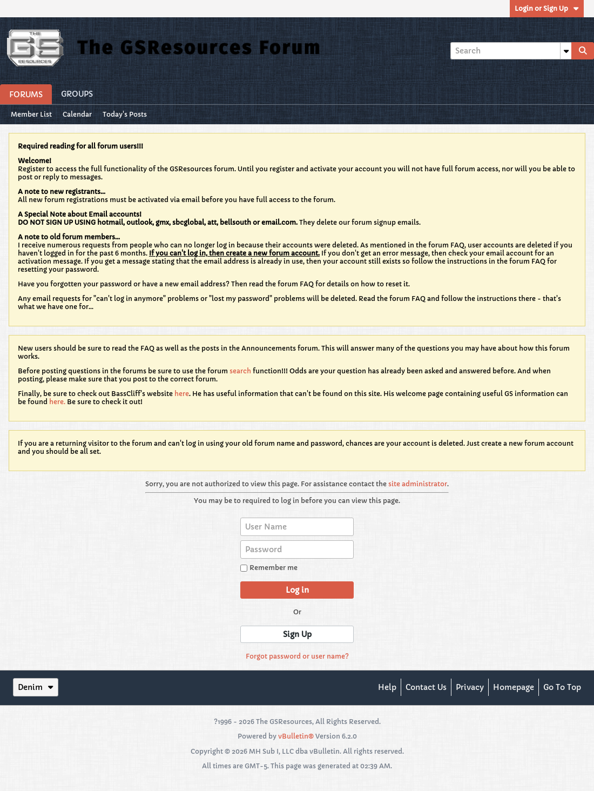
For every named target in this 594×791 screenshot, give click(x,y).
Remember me (269, 568)
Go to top (562, 687)
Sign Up (297, 634)
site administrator (417, 484)
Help (387, 687)
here (181, 394)
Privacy (470, 687)
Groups (77, 94)
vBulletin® (296, 736)
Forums (26, 94)
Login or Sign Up (547, 8)
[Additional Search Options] (566, 50)
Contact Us (426, 687)
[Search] (510, 50)
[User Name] (297, 527)
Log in (297, 590)
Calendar (77, 114)
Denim (35, 687)
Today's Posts (125, 114)
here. (57, 402)
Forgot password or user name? (297, 656)
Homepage (513, 687)
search (240, 371)
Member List (31, 114)
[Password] (297, 549)
